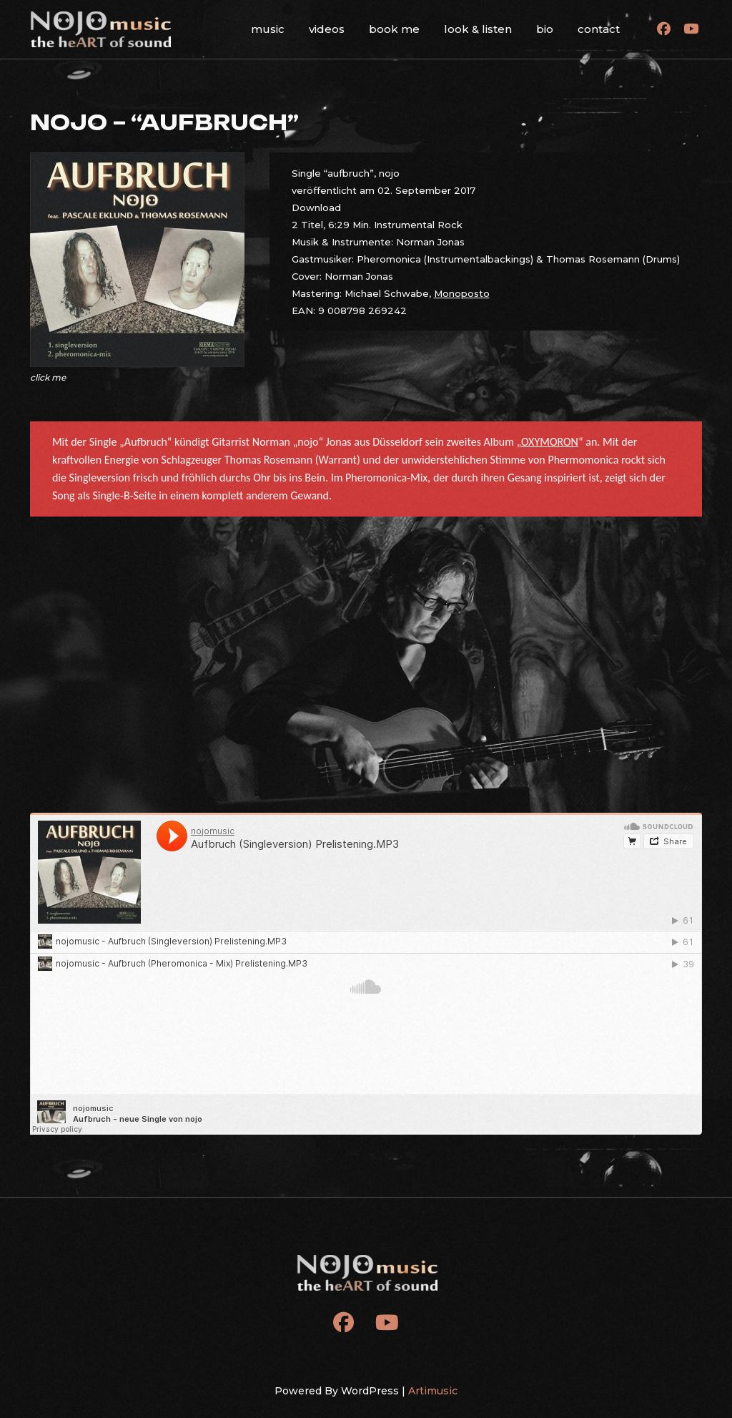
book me (394, 29)
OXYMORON (549, 442)
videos (327, 29)
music (268, 29)
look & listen (478, 29)
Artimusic (433, 1390)
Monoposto (462, 293)
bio (544, 29)
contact (599, 29)
